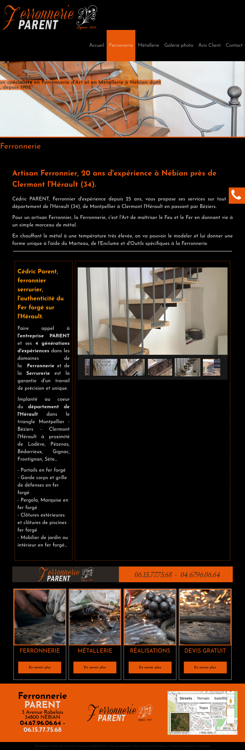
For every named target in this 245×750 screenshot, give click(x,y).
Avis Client (209, 45)
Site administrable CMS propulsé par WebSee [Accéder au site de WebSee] (137, 746)
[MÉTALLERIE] (95, 618)
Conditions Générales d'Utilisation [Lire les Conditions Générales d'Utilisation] (190, 746)
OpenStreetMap (226, 732)
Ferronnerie (121, 45)
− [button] (231, 720)
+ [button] (231, 712)
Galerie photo (178, 45)
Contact (234, 45)
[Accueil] (97, 45)
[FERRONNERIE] (40, 618)
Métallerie (148, 45)
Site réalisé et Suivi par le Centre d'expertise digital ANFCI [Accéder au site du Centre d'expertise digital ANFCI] (71, 746)
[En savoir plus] (39, 667)
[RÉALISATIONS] (150, 618)
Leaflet (195, 732)
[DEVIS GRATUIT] (205, 618)
